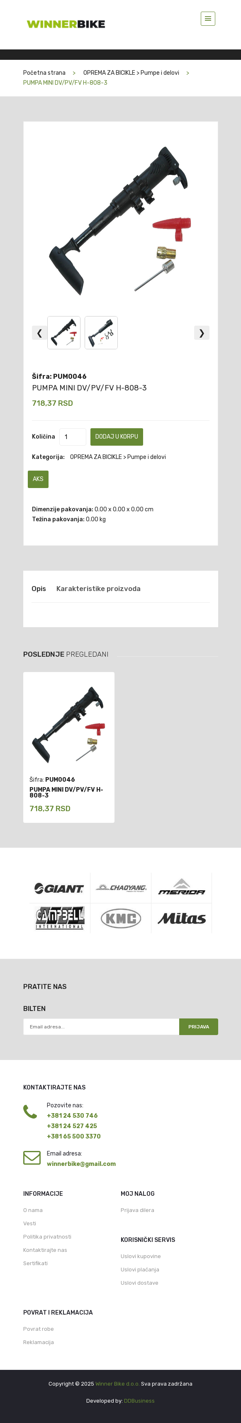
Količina (43, 436)
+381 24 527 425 (72, 1126)
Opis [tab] (39, 588)
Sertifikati (35, 1263)
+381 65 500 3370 (74, 1136)
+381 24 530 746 (72, 1115)
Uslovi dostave (139, 1283)
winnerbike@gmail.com (81, 1164)
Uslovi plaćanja (140, 1269)
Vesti (29, 1223)
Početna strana (44, 72)
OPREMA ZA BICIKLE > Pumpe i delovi (131, 72)
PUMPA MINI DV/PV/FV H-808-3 (89, 388)
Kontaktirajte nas (45, 1250)
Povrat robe (38, 1329)
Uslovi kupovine (141, 1256)
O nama (33, 1210)
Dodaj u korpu (116, 436)
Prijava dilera (137, 1210)
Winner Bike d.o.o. (117, 1384)
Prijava (198, 1027)
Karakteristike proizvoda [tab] (98, 588)
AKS (38, 479)
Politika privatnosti (47, 1237)
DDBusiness (139, 1401)
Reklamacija (38, 1342)
